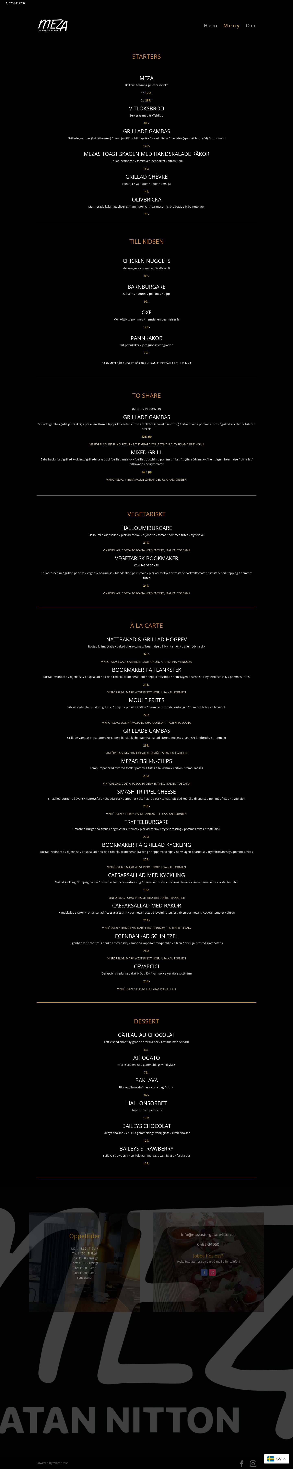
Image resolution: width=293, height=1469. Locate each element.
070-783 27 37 (17, 3)
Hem (211, 26)
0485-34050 (208, 1244)
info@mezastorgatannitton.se (208, 1234)
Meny (232, 26)
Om (251, 26)
